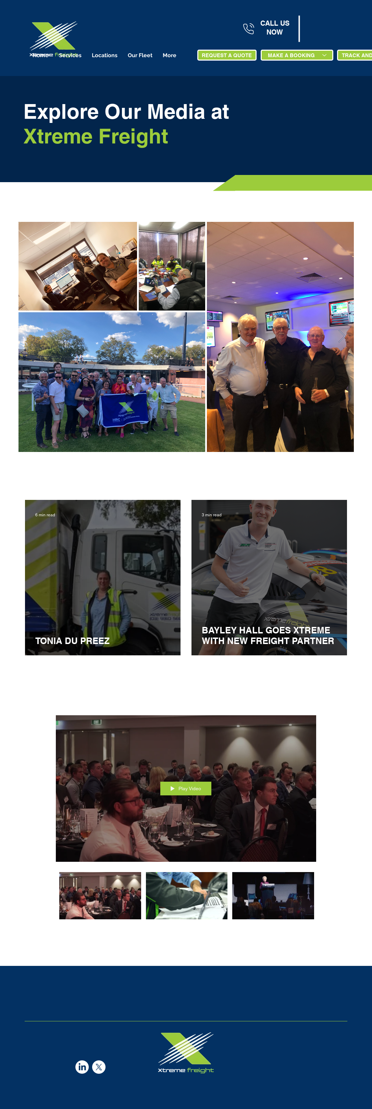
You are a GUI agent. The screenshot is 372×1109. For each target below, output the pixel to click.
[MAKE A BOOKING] (297, 55)
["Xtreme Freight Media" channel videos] (186, 900)
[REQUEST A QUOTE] (227, 55)
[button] (70, 55)
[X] (99, 1067)
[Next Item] (342, 336)
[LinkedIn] (82, 1067)
